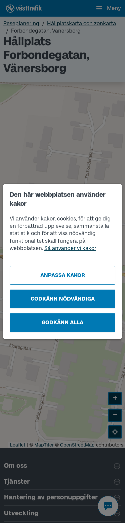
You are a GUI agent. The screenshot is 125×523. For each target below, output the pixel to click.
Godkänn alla (62, 322)
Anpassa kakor (62, 275)
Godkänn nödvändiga (63, 299)
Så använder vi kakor (70, 248)
